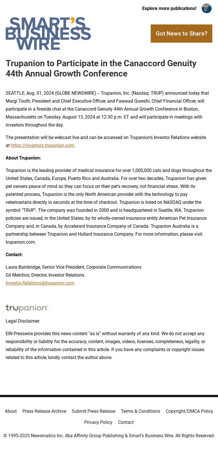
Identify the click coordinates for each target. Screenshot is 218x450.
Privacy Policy (98, 422)
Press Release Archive (44, 411)
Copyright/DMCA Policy (189, 411)
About (11, 411)
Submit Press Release (93, 411)
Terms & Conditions (140, 411)
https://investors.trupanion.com (42, 145)
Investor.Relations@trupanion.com (40, 283)
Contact (126, 422)
